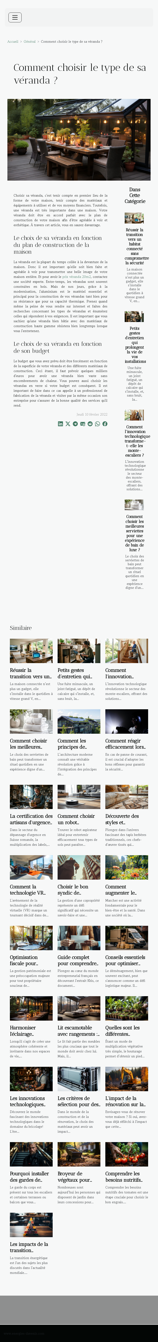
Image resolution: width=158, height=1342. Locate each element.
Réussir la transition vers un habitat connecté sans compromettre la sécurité (137, 246)
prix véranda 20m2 (77, 276)
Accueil (12, 41)
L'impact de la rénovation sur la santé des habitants (126, 1104)
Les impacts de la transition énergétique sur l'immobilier (29, 1253)
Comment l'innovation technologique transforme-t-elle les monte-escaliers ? (137, 441)
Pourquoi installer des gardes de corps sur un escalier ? (29, 1183)
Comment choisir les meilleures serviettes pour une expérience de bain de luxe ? (134, 533)
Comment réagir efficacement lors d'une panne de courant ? (124, 750)
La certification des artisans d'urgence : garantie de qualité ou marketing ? (31, 825)
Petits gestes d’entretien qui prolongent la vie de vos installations (135, 345)
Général (30, 41)
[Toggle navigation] (15, 17)
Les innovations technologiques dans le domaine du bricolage (28, 1107)
